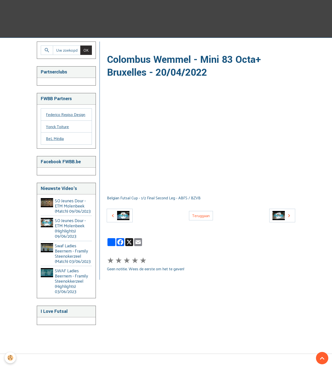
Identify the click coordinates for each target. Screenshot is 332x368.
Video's (137, 47)
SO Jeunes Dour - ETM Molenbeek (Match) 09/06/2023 (73, 206)
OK (86, 50)
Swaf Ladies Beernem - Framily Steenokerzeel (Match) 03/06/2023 (73, 253)
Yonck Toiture (57, 126)
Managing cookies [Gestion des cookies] (166, 361)
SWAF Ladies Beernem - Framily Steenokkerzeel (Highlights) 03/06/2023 (71, 281)
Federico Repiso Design (65, 114)
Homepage (116, 47)
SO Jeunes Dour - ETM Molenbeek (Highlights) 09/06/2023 (70, 228)
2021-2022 (172, 47)
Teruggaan (201, 215)
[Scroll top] (322, 358)
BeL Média (54, 138)
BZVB (153, 47)
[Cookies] (10, 357)
